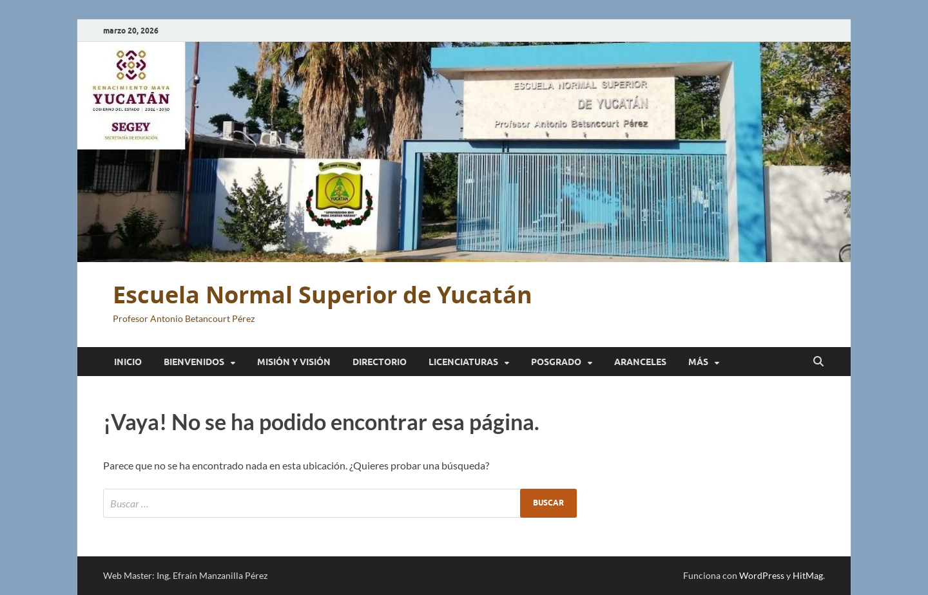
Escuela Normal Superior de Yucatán (322, 294)
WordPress (761, 575)
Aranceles (640, 362)
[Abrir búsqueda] (818, 362)
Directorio (380, 362)
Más (698, 362)
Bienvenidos (194, 362)
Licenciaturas (463, 362)
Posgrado (556, 362)
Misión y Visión (294, 362)
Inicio (128, 362)
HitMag (808, 575)
